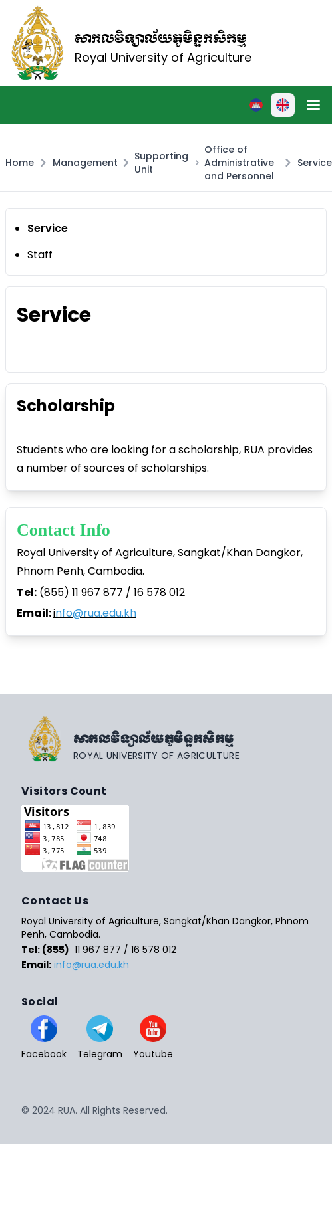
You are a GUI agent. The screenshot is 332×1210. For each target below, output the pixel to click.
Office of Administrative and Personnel (239, 163)
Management (85, 162)
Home (19, 162)
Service (314, 162)
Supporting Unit (161, 163)
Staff (40, 254)
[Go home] (166, 739)
